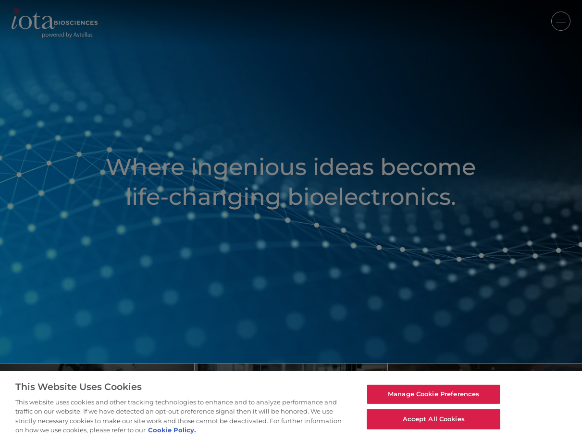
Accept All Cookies (434, 419)
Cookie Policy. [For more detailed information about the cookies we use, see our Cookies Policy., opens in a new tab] (172, 430)
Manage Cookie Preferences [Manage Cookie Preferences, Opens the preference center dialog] (433, 394)
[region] (291, 405)
